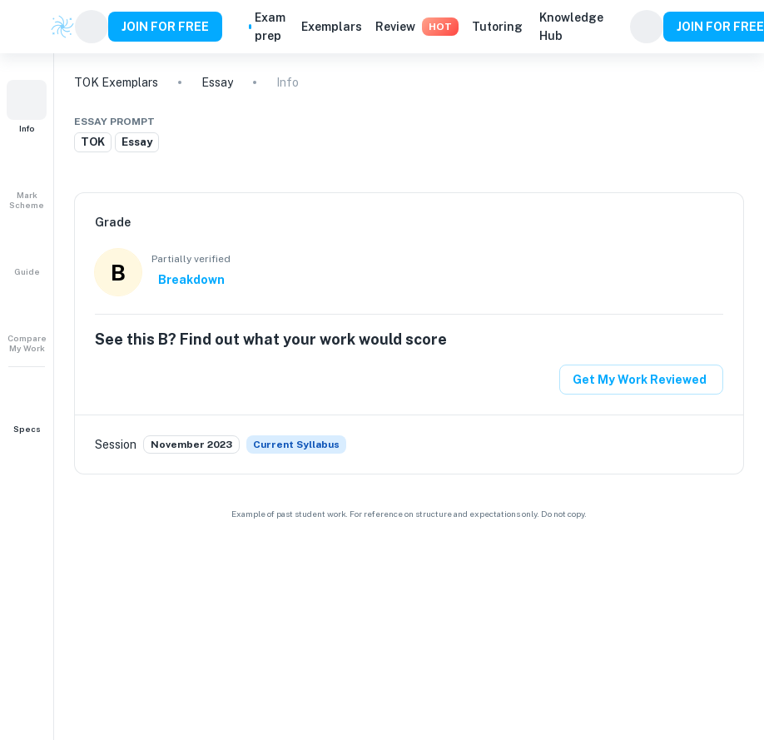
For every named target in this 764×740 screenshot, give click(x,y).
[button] (26, 106)
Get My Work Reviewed (640, 379)
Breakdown (191, 279)
